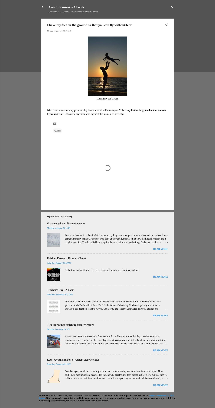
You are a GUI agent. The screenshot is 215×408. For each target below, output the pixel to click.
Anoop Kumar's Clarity (66, 7)
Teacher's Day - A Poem (60, 289)
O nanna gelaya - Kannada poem (66, 223)
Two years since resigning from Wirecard (70, 324)
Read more (160, 249)
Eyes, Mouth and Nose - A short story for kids (73, 359)
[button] (166, 25)
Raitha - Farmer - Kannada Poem (66, 258)
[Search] (172, 8)
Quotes (57, 131)
